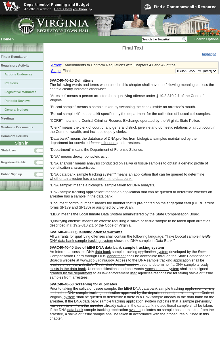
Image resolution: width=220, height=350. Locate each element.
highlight (209, 54)
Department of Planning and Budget (56, 4)
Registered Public (13, 162)
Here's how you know (70, 9)
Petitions (11, 83)
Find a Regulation (14, 56)
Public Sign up (11, 174)
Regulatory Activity (15, 65)
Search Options (206, 39)
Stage (55, 71)
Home (6, 39)
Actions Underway (18, 74)
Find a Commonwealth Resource (180, 7)
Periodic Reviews (18, 100)
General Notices (17, 109)
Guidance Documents (17, 127)
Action (56, 65)
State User (8, 150)
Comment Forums (14, 136)
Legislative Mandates (20, 92)
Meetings (7, 118)
